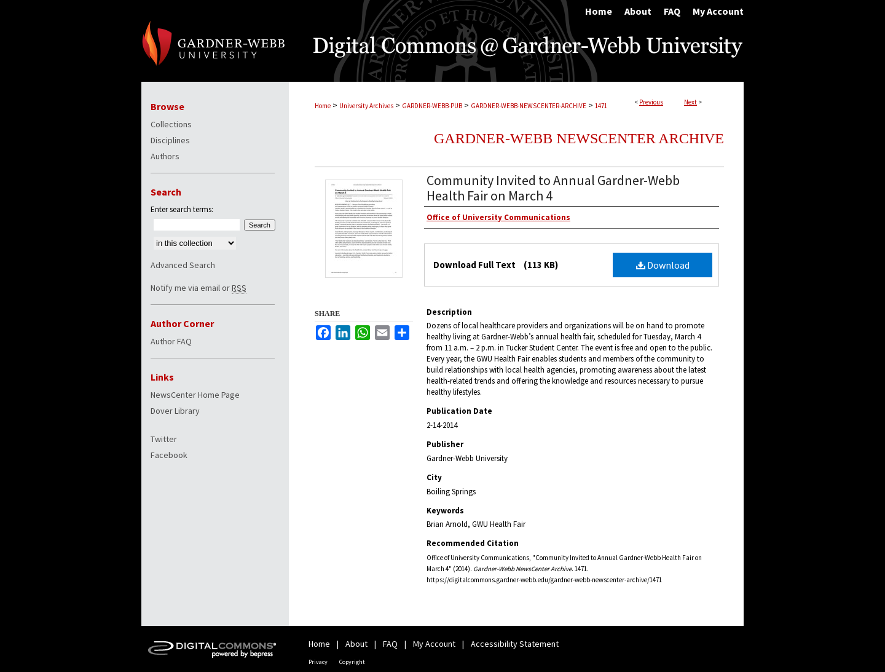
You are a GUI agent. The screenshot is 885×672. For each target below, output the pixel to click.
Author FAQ (171, 341)
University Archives (366, 105)
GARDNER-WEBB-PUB (432, 105)
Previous (651, 102)
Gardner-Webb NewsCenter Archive (579, 138)
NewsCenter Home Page (195, 394)
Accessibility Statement (515, 643)
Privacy (318, 662)
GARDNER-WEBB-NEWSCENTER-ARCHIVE (528, 105)
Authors (165, 156)
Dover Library (175, 410)
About (356, 643)
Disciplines (170, 140)
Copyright (352, 662)
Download (663, 265)
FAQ (390, 643)
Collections (171, 124)
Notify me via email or (198, 287)
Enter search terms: (182, 209)
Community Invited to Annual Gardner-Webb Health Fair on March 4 (553, 188)
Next (690, 102)
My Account (434, 643)
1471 (601, 105)
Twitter (164, 439)
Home (323, 105)
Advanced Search (183, 265)
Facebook (169, 455)
